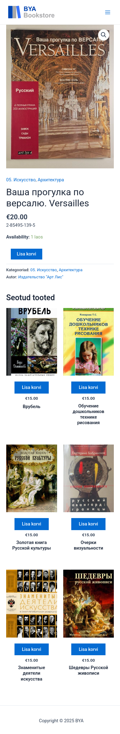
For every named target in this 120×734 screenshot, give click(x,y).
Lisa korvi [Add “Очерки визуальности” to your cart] (88, 524)
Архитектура (51, 180)
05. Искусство (20, 180)
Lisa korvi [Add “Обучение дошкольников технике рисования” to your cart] (88, 387)
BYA (68, 12)
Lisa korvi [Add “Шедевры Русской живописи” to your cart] (88, 649)
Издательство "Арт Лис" (40, 277)
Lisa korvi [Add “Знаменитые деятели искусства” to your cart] (31, 649)
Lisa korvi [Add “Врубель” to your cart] (31, 387)
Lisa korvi (26, 254)
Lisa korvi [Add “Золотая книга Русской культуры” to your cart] (31, 524)
